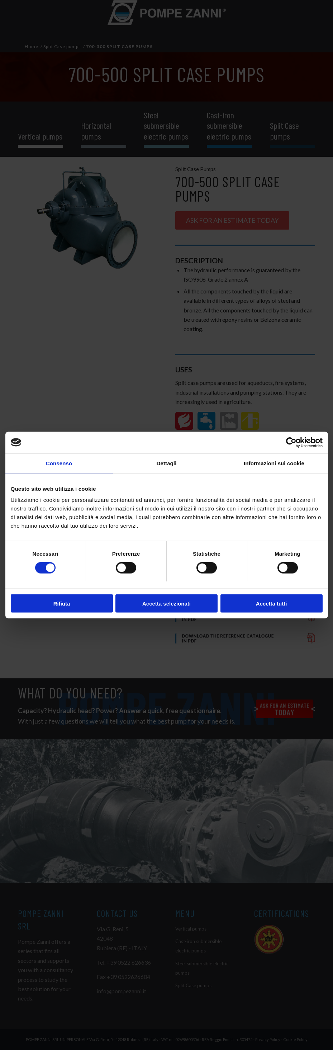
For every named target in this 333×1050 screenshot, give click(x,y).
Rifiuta (61, 604)
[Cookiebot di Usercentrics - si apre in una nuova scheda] (291, 442)
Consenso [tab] (59, 463)
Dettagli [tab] (167, 463)
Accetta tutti (271, 604)
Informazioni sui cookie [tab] (274, 463)
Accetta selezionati (166, 604)
